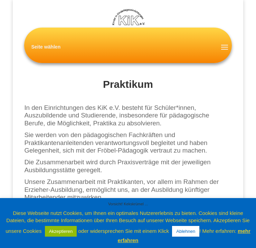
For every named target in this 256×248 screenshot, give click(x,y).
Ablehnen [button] (185, 231)
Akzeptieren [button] (61, 231)
